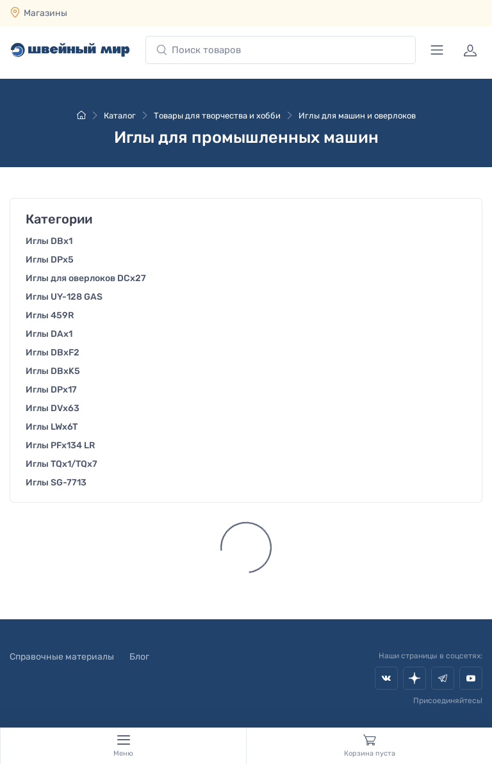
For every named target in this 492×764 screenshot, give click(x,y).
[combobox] (280, 50)
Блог (139, 656)
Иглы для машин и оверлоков (357, 115)
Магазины (45, 13)
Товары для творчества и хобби (217, 115)
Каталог (120, 115)
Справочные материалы (62, 656)
